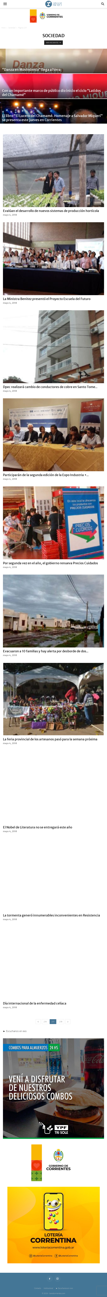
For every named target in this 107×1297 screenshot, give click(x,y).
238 (60, 1021)
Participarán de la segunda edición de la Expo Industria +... (46, 475)
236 (45, 1021)
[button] (5, 4)
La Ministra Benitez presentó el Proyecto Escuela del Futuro (46, 299)
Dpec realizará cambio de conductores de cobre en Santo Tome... (50, 387)
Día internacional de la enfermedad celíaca (34, 1003)
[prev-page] (38, 1021)
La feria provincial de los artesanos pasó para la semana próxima (50, 739)
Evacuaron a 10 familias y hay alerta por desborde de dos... (45, 651)
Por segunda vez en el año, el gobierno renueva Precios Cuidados (50, 563)
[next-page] (67, 1021)
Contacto (37, 1288)
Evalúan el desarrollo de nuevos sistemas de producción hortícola (51, 211)
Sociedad (11, 27)
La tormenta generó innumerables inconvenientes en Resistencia (51, 915)
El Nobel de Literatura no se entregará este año (37, 827)
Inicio (3, 27)
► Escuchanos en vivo (64, 1288)
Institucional (48, 1288)
